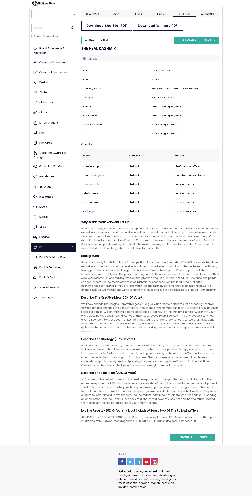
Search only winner (48, 36)
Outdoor (44, 237)
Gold (115, 14)
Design (43, 82)
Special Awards (49, 287)
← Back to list (97, 40)
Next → (209, 40)
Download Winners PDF (158, 26)
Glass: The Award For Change (49, 155)
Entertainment (48, 123)
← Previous (185, 40)
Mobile (43, 217)
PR (41, 247)
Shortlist (184, 14)
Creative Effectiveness (53, 72)
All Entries (207, 14)
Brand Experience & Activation (49, 51)
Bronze (161, 14)
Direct (43, 112)
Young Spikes (47, 297)
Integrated (46, 197)
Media (43, 207)
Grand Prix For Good (52, 166)
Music (43, 227)
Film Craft (45, 143)
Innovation (46, 187)
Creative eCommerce (53, 62)
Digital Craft (47, 102)
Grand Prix (92, 14)
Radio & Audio (48, 277)
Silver (138, 14)
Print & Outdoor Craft (53, 257)
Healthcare (46, 177)
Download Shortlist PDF (106, 26)
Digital (43, 92)
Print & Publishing (50, 267)
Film (42, 133)
